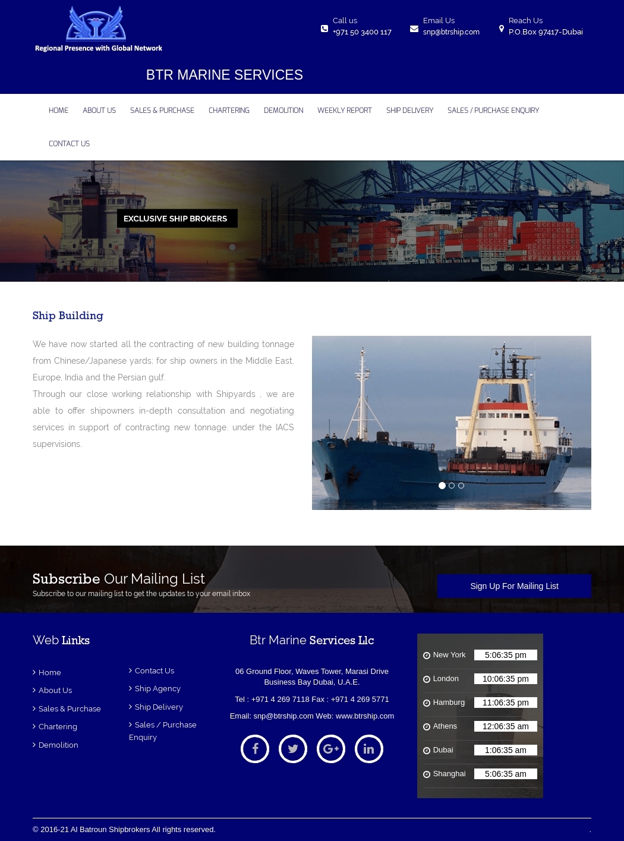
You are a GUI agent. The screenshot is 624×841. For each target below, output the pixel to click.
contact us (69, 144)
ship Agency (158, 688)
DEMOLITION (283, 110)
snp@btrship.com (451, 32)
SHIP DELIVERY (409, 110)
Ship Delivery (159, 707)
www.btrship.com (365, 715)
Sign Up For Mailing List (514, 586)
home (58, 110)
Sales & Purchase (162, 110)
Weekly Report (344, 110)
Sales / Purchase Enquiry (493, 110)
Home (50, 672)
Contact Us (154, 670)
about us (99, 110)
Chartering (58, 726)
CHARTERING (229, 110)
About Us (55, 690)
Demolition (58, 745)
